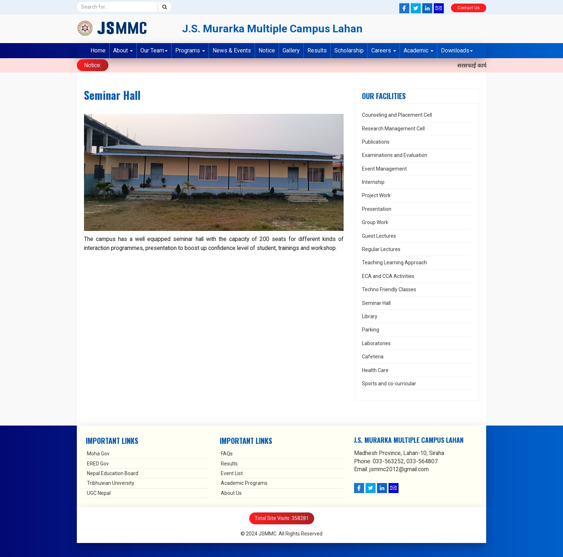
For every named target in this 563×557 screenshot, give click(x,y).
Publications (376, 141)
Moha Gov (98, 453)
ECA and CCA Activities (388, 275)
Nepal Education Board (112, 473)
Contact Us (468, 7)
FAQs (227, 453)
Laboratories (376, 342)
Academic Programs (244, 483)
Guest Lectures (379, 235)
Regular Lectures (381, 249)
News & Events (232, 50)
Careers (383, 50)
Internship (373, 182)
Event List (232, 473)
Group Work (375, 222)
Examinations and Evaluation (394, 155)
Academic (418, 50)
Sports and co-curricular (389, 383)
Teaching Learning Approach (394, 262)
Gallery (291, 50)
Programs (190, 50)
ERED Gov (98, 463)
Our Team (154, 50)
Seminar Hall (376, 302)
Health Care (375, 369)
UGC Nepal (99, 492)
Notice (267, 50)
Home (98, 50)
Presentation (376, 208)
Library (369, 316)
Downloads (457, 50)
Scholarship (349, 50)
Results (317, 50)
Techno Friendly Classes (389, 289)
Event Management (384, 168)
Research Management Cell (393, 128)
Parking (370, 329)
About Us (231, 492)
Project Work (376, 195)
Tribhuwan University (110, 483)
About (123, 50)
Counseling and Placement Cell (397, 114)
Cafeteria (372, 356)
